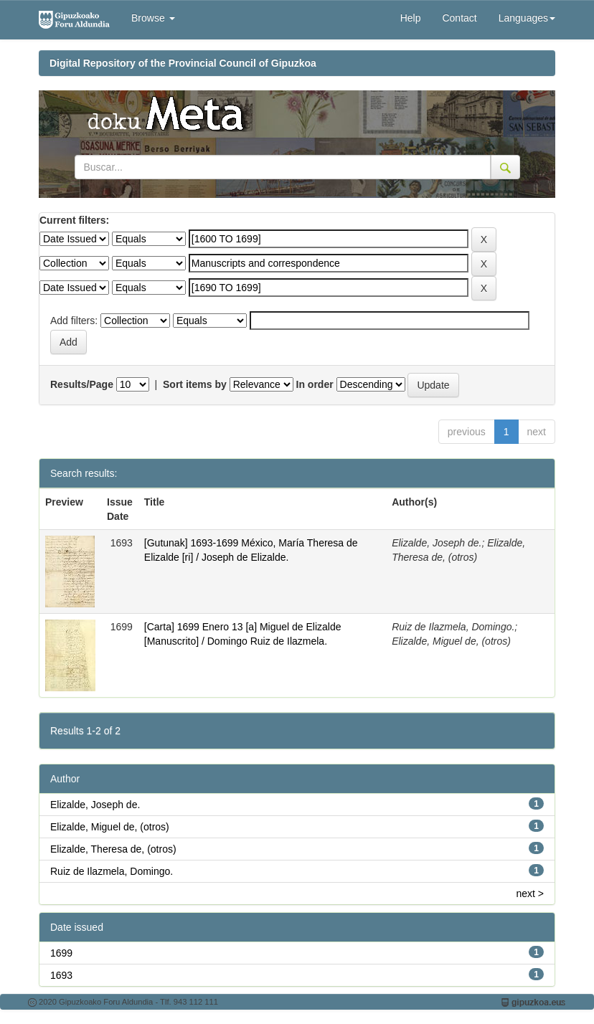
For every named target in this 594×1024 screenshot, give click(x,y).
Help (410, 18)
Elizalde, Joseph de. (95, 804)
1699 (61, 953)
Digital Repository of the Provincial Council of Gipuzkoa (183, 63)
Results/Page (81, 384)
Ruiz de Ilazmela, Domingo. (111, 871)
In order (315, 384)
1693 (61, 975)
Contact (459, 18)
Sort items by (195, 384)
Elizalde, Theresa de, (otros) (113, 849)
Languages (527, 18)
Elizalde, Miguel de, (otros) (109, 827)
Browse (153, 18)
